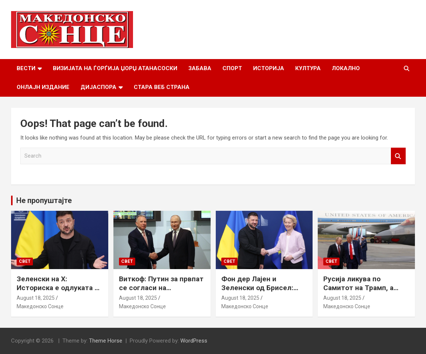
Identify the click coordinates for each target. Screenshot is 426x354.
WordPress (193, 340)
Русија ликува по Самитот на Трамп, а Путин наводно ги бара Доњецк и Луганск (362, 292)
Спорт (232, 68)
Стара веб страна (162, 87)
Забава (199, 68)
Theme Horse (105, 340)
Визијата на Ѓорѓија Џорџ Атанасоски (115, 68)
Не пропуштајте (44, 200)
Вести (26, 68)
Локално (346, 68)
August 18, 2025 (36, 298)
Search (398, 156)
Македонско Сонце (40, 306)
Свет (25, 261)
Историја (268, 68)
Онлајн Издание (43, 87)
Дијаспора (98, 87)
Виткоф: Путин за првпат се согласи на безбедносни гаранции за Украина (161, 292)
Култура (308, 68)
